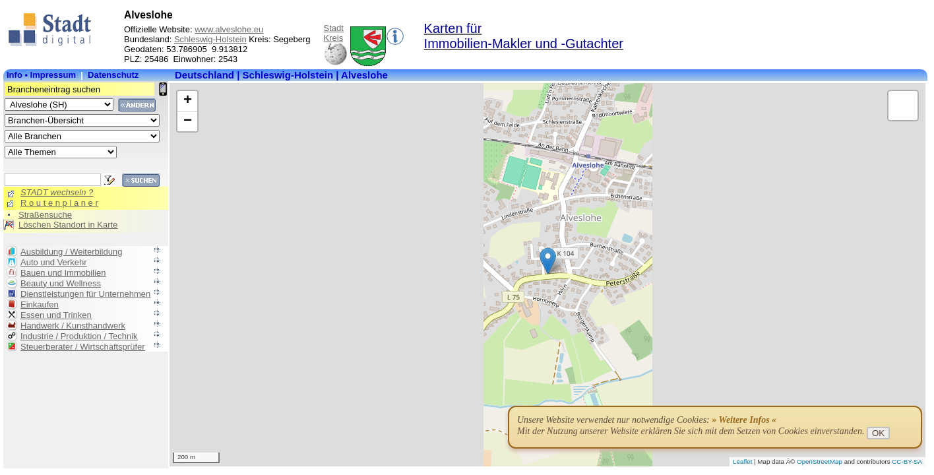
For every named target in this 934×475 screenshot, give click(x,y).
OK (878, 433)
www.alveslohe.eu (229, 29)
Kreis (334, 38)
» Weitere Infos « (744, 420)
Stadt (334, 28)
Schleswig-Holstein (210, 39)
